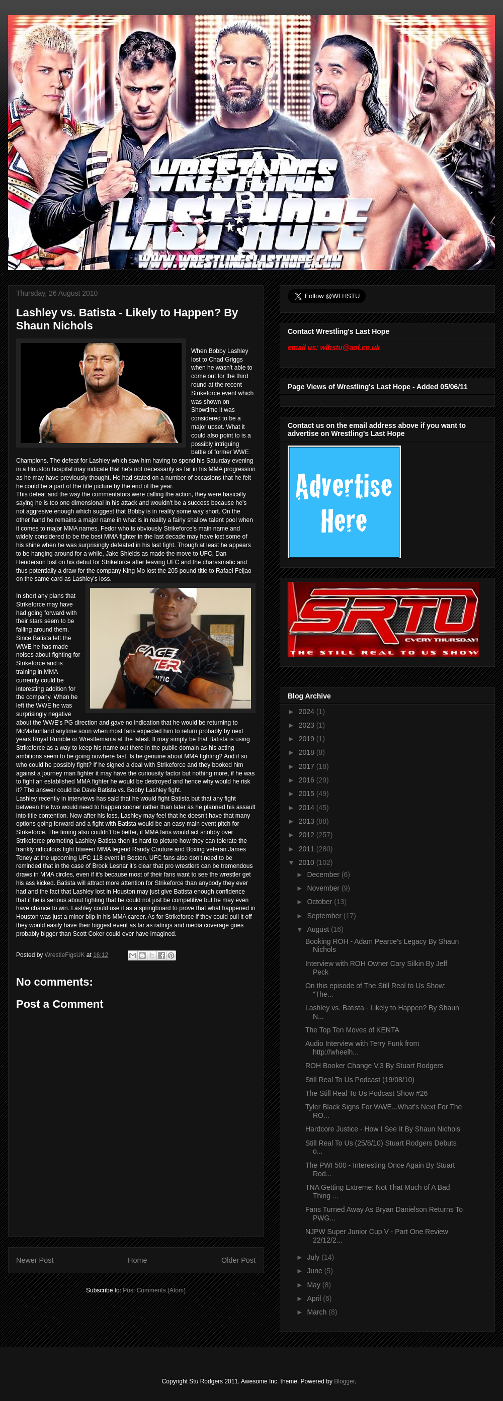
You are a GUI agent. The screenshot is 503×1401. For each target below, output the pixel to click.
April (315, 1298)
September (325, 916)
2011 (307, 849)
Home (137, 1260)
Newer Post (34, 1260)
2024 (307, 712)
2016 (307, 780)
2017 (307, 766)
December (324, 874)
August (318, 929)
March (317, 1312)
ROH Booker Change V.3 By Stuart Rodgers (374, 1066)
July (314, 1257)
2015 (307, 794)
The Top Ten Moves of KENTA (352, 1030)
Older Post (238, 1260)
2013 (307, 821)
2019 (307, 739)
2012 (307, 835)
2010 (307, 862)
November (324, 888)
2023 (307, 725)
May (314, 1285)
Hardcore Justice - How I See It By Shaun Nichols (382, 1129)
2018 (307, 752)
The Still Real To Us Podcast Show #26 (366, 1093)
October (320, 902)
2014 (307, 808)
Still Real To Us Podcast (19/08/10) (359, 1080)
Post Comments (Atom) (154, 1290)
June (315, 1271)
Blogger (344, 1381)
